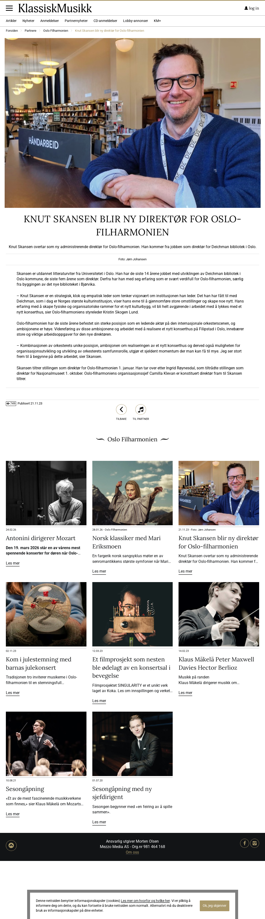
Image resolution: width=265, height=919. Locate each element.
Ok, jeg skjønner (214, 906)
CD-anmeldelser (105, 79)
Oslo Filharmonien (55, 88)
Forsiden (12, 88)
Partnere (30, 88)
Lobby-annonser (135, 79)
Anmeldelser (49, 79)
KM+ (157, 79)
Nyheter (28, 79)
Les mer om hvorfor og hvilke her (145, 901)
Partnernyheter (76, 79)
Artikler (11, 79)
